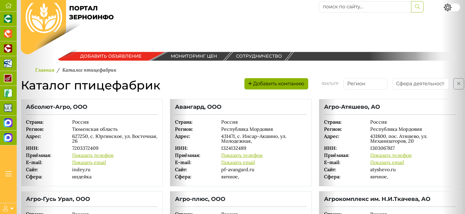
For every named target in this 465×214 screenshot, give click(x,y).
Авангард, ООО (198, 106)
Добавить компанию (276, 83)
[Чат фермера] (8, 137)
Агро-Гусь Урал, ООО (58, 198)
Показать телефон (93, 155)
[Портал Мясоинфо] (8, 78)
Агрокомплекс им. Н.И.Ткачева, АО (377, 198)
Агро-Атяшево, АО (352, 106)
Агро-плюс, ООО (200, 198)
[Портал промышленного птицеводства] (8, 33)
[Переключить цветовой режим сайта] (452, 7)
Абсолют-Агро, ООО (56, 106)
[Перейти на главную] (8, 6)
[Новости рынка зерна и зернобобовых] (8, 93)
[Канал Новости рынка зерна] (8, 123)
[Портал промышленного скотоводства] (8, 48)
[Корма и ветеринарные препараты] (8, 108)
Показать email (89, 162)
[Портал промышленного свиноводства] (8, 19)
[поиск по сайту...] (365, 6)
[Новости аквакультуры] (8, 63)
